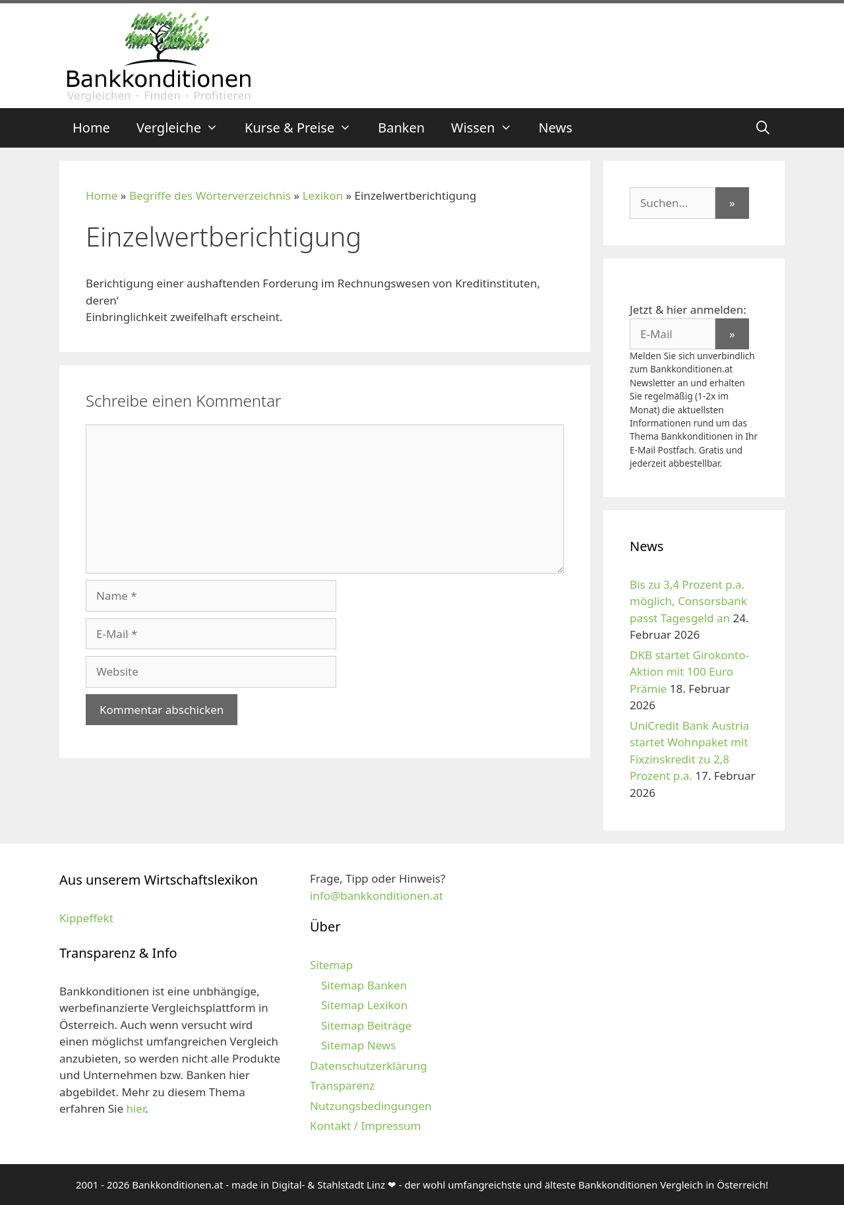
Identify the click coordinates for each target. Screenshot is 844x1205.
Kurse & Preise (305, 128)
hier (135, 1108)
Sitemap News (358, 1045)
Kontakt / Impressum (365, 1125)
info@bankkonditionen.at (376, 895)
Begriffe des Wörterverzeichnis (210, 195)
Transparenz (342, 1085)
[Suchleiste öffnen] (763, 128)
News (555, 127)
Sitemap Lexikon (364, 1005)
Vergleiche (183, 128)
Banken (401, 127)
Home (91, 127)
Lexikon (323, 195)
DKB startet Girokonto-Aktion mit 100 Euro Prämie (689, 671)
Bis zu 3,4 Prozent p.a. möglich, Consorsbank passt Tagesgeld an (688, 601)
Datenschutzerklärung (368, 1065)
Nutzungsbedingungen (371, 1105)
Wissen (488, 128)
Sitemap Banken (364, 985)
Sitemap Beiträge (366, 1025)
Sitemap (331, 964)
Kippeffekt (86, 918)
